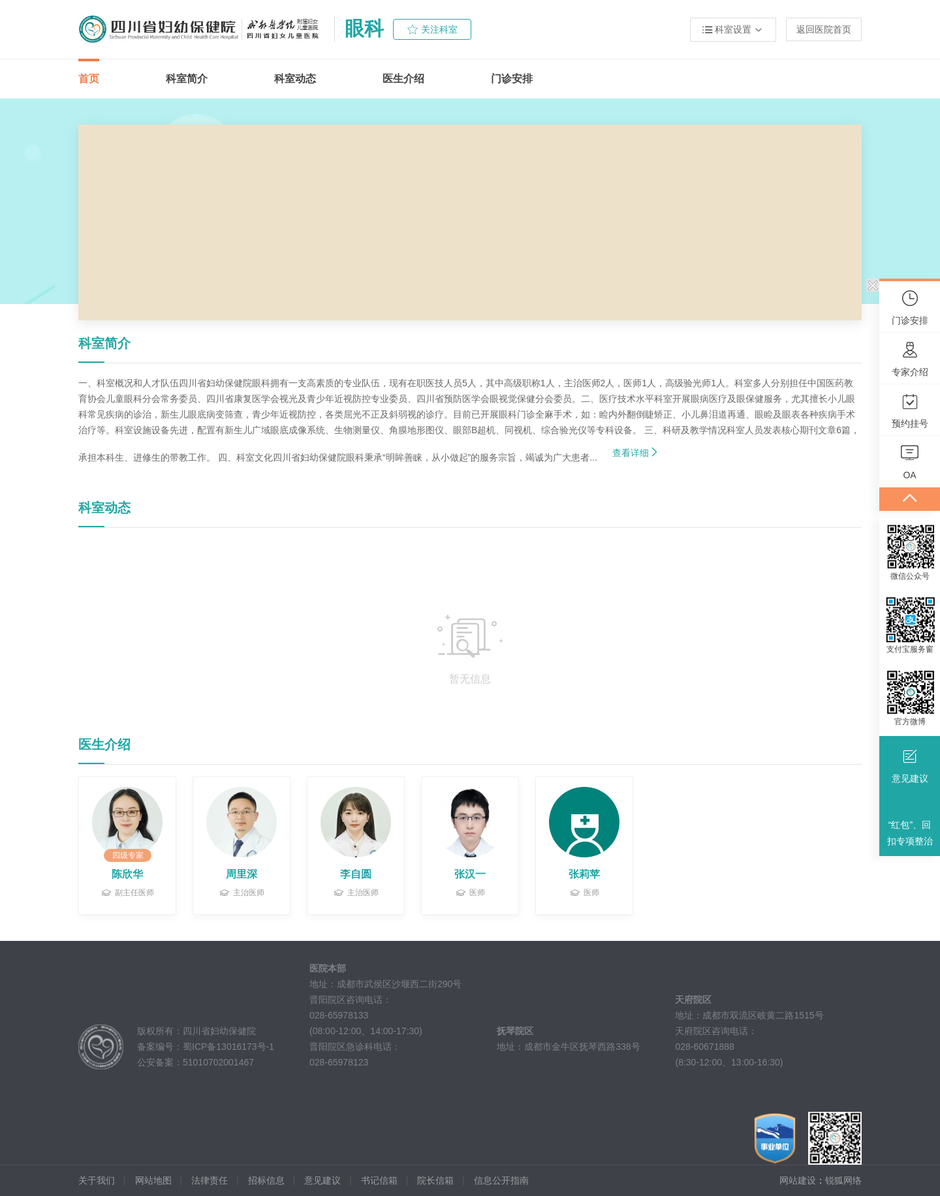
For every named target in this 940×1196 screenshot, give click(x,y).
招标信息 (266, 1180)
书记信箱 (379, 1180)
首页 (88, 78)
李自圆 (355, 874)
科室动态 (295, 78)
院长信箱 (435, 1180)
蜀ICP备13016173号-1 (228, 1046)
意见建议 (322, 1180)
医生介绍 (403, 78)
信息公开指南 (501, 1180)
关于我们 (96, 1180)
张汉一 (470, 874)
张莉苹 (584, 874)
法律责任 (209, 1180)
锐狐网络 (843, 1180)
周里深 (241, 874)
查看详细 (635, 452)
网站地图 (153, 1180)
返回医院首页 (823, 29)
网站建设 (797, 1180)
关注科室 (439, 29)
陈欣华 (127, 874)
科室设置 (733, 30)
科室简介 (187, 78)
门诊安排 (512, 78)
